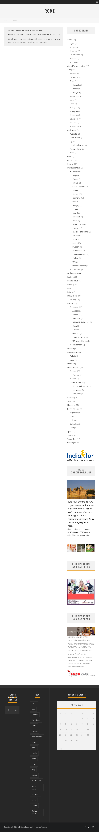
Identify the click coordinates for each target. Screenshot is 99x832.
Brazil (72, 416)
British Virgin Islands (80, 322)
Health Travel (72, 281)
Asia (69, 69)
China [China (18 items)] (34, 726)
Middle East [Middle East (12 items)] (36, 781)
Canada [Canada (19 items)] (35, 715)
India (69, 288)
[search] (15, 710)
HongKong (76, 92)
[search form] (8, 710)
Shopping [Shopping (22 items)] (36, 794)
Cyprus (75, 183)
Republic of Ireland (80, 232)
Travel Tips (71, 439)
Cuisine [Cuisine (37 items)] (35, 731)
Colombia (74, 424)
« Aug (59, 749)
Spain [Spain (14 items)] (34, 800)
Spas (69, 431)
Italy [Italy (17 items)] (33, 770)
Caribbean (74, 307)
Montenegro (77, 224)
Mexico (73, 378)
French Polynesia (77, 145)
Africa (69, 39)
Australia (73, 134)
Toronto (75, 375)
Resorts (70, 397)
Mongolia (74, 111)
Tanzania (73, 58)
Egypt (72, 43)
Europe (28, 34)
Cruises (70, 160)
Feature (70, 277)
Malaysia (73, 107)
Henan (75, 88)
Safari (69, 401)
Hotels (34, 34)
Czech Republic (78, 186)
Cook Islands (75, 137)
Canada (73, 371)
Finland (75, 190)
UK (73, 262)
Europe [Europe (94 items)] (35, 742)
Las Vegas (76, 390)
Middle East (72, 352)
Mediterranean (76, 345)
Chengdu (76, 85)
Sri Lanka (73, 122)
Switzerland (77, 250)
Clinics (69, 156)
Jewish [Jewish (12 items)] (34, 775)
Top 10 (70, 435)
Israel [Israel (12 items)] (34, 764)
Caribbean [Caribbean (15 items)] (36, 720)
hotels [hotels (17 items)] (34, 753)
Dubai (72, 356)
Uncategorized (73, 442)
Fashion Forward (74, 273)
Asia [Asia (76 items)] (33, 709)
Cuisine (70, 164)
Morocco (73, 51)
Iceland (75, 209)
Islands (70, 303)
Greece (75, 201)
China (72, 81)
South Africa (75, 54)
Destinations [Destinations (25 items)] (37, 737)
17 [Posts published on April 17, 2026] (82, 729)
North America (73, 367)
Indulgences (72, 296)
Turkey (75, 258)
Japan (72, 100)
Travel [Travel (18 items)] (34, 805)
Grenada (76, 333)
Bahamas (76, 314)
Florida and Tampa (80, 386)
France (75, 194)
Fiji (71, 141)
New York (76, 393)
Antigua (75, 311)
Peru (72, 427)
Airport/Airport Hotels (76, 66)
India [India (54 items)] (34, 759)
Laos (72, 103)
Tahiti (72, 152)
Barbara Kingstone (15, 34)
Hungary (75, 205)
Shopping (71, 405)
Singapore (74, 119)
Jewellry (73, 299)
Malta (74, 220)
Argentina (74, 412)
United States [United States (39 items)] (34, 812)
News (69, 363)
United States (75, 382)
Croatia (75, 179)
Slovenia (75, 239)
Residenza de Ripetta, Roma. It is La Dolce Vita (25, 30)
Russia (75, 235)
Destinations (72, 168)
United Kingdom (79, 265)
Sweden (75, 247)
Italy (39, 34)
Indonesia (74, 96)
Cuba (74, 326)
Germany (76, 198)
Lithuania (76, 217)
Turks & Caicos (78, 337)
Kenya (72, 47)
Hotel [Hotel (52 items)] (34, 748)
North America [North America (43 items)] (35, 787)
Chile (72, 420)
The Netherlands (79, 254)
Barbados (76, 318)
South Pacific (75, 269)
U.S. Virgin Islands (79, 341)
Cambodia (74, 77)
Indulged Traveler (41, 827)
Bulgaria (75, 175)
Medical (70, 348)
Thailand (73, 126)
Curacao (75, 329)
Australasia (71, 130)
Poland (75, 228)
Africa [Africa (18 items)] (34, 703)
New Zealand (75, 149)
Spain (74, 243)
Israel (72, 360)
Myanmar (74, 115)
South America (73, 409)
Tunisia (73, 62)
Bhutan (73, 73)
